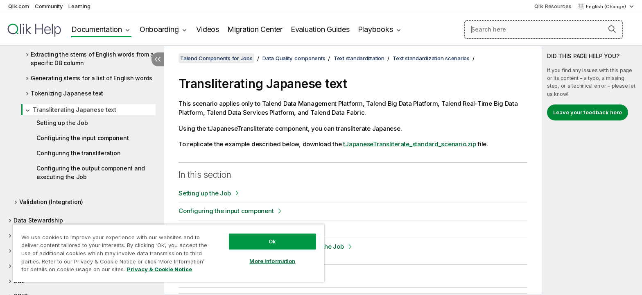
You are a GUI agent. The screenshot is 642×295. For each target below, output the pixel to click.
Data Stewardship (38, 220)
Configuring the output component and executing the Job (90, 172)
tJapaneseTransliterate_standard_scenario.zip (409, 144)
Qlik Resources (553, 6)
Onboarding (159, 29)
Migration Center (255, 29)
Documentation (96, 29)
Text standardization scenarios (431, 58)
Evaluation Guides (320, 29)
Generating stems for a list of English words (91, 78)
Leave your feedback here (587, 112)
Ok (272, 241)
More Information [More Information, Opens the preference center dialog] (272, 261)
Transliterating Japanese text (74, 109)
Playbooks (375, 29)
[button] (612, 29)
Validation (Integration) (51, 201)
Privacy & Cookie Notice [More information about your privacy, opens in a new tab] (159, 269)
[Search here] (543, 29)
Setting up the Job (62, 122)
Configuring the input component (82, 137)
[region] (168, 253)
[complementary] (592, 170)
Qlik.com (18, 6)
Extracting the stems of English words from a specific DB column (92, 58)
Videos (207, 29)
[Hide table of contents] (157, 59)
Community (49, 6)
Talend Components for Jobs (216, 58)
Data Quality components (293, 58)
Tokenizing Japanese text (67, 93)
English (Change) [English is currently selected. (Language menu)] (606, 6)
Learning (79, 6)
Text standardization (359, 58)
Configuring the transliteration (78, 153)
